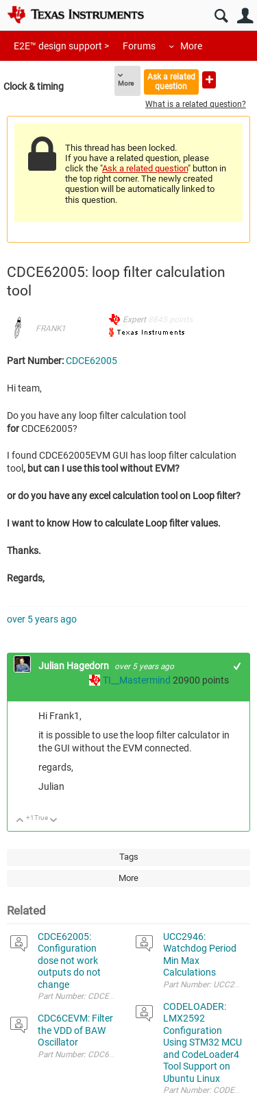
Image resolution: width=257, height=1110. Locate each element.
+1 (237, 666)
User (245, 16)
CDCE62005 (91, 360)
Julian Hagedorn (74, 665)
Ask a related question (171, 81)
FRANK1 (51, 328)
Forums (139, 45)
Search (221, 16)
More (191, 45)
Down (54, 821)
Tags (128, 857)
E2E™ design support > (61, 45)
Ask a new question (209, 79)
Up (20, 821)
